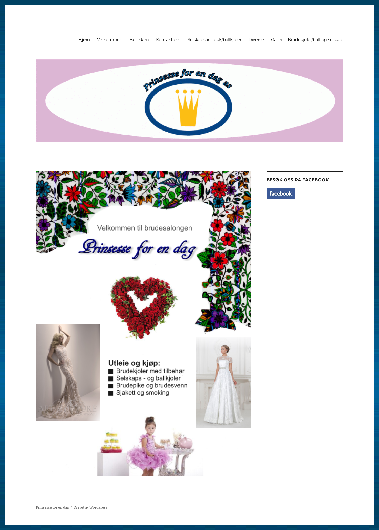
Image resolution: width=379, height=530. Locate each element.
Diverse (256, 39)
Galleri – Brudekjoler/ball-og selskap (307, 39)
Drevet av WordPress (90, 507)
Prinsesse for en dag (52, 507)
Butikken (139, 39)
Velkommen (109, 39)
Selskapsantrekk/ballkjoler (214, 39)
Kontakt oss (168, 39)
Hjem (84, 39)
